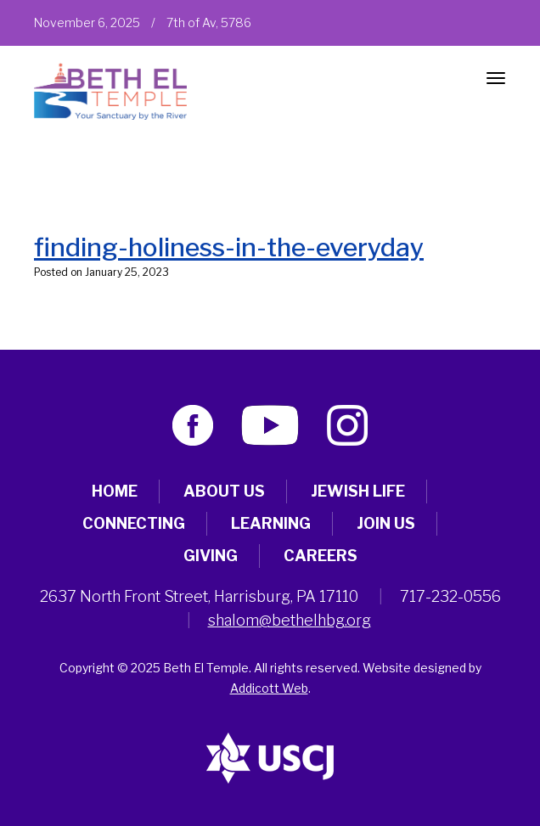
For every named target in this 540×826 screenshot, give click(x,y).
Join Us (386, 523)
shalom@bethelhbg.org (289, 620)
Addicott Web (269, 688)
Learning (271, 523)
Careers (320, 556)
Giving (210, 556)
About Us (224, 491)
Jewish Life (358, 491)
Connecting (133, 523)
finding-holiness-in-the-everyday (229, 247)
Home (115, 491)
